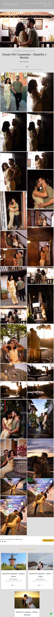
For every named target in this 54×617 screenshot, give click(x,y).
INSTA (50, 5)
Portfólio (32, 3)
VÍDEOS (45, 5)
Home (27, 3)
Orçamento (37, 3)
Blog (42, 3)
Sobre (45, 3)
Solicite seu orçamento (48, 540)
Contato (49, 3)
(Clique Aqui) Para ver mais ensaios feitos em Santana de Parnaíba (26, 69)
